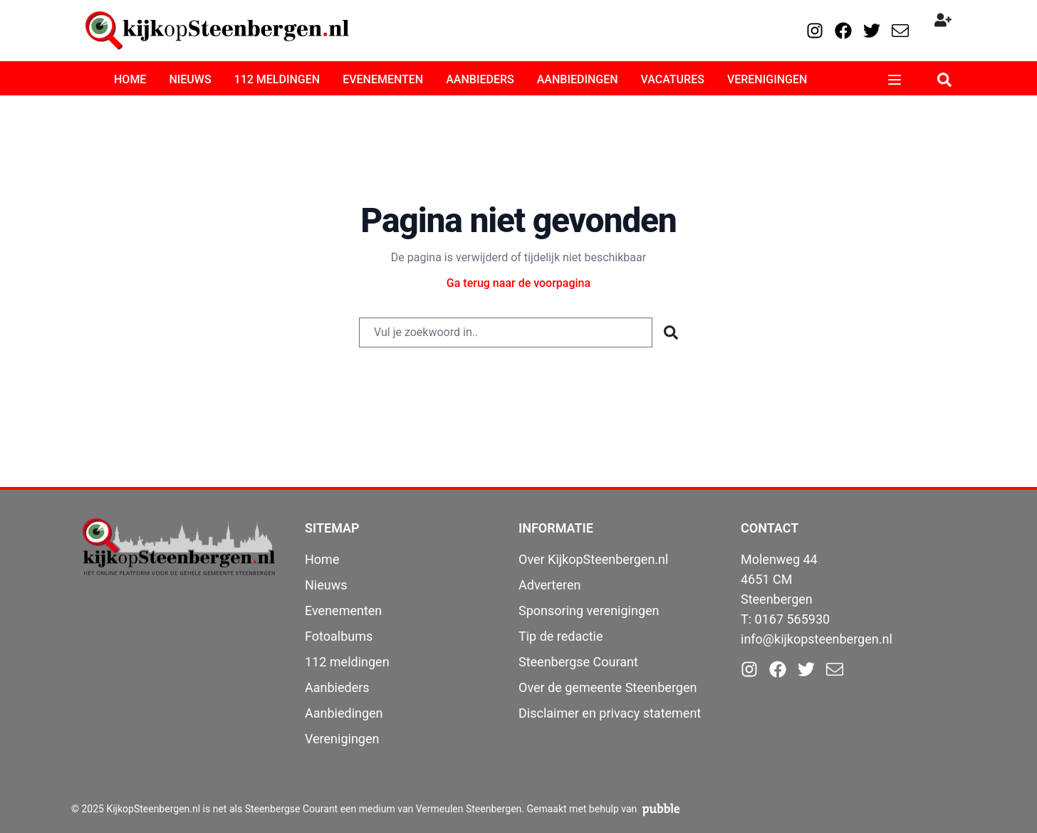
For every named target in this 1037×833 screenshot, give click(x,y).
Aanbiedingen (344, 713)
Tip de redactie (560, 636)
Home (322, 559)
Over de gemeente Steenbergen (607, 687)
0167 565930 (792, 619)
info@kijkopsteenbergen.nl (816, 639)
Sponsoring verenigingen (589, 610)
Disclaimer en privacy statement (609, 713)
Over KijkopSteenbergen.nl (593, 559)
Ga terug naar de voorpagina (518, 283)
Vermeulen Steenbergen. (470, 808)
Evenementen (343, 610)
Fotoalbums (338, 636)
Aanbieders (337, 687)
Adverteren (549, 584)
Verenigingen (342, 738)
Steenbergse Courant (578, 661)
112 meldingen (347, 661)
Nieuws (326, 584)
